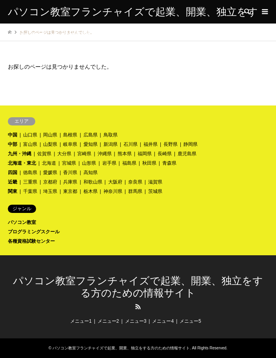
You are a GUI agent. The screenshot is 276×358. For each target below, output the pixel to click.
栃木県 (91, 191)
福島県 (129, 163)
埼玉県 (50, 191)
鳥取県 (111, 135)
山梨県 (50, 144)
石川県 (130, 144)
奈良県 (135, 182)
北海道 (49, 163)
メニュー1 (81, 321)
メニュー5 (190, 321)
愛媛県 (50, 172)
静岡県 (190, 144)
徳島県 (30, 172)
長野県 (170, 144)
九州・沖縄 (19, 153)
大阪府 (115, 182)
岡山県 (50, 135)
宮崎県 (84, 153)
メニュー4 (163, 321)
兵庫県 (70, 182)
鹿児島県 (187, 153)
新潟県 (111, 144)
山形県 (89, 163)
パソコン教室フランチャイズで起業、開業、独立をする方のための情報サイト (121, 348)
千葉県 (30, 191)
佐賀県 (44, 153)
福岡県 (145, 153)
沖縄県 (105, 153)
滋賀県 (155, 182)
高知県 (91, 172)
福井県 (150, 144)
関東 (12, 191)
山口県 (30, 135)
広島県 (91, 135)
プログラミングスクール (34, 231)
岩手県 (109, 163)
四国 (12, 172)
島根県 (70, 135)
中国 (12, 135)
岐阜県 (70, 144)
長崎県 (165, 153)
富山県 (30, 144)
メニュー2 (108, 321)
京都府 (50, 182)
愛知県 (91, 144)
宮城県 (69, 163)
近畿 (12, 182)
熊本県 (125, 153)
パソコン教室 (22, 222)
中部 (12, 144)
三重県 (30, 182)
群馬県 (135, 191)
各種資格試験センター (31, 241)
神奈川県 (113, 191)
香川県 (70, 172)
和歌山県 (93, 182)
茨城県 (155, 191)
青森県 (169, 163)
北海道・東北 (22, 163)
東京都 (70, 191)
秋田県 (149, 163)
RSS (138, 306)
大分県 (64, 153)
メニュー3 (136, 321)
